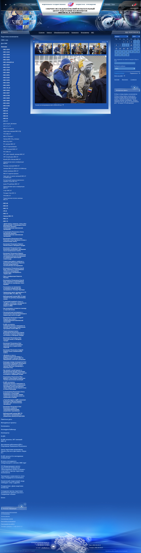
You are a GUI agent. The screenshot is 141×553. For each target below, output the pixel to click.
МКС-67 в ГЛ (7, 126)
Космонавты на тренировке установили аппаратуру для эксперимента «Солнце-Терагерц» (14, 288)
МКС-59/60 (6, 100)
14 (120, 48)
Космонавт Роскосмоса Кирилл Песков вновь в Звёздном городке (14, 244)
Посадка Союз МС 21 (9, 193)
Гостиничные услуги (7, 519)
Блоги (3, 498)
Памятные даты (6, 419)
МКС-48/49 (6, 70)
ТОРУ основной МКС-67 (10, 149)
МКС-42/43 (6, 49)
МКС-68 (5, 203)
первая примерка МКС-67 (11, 171)
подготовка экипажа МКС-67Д (12, 131)
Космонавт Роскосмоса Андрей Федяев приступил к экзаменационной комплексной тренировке (13, 320)
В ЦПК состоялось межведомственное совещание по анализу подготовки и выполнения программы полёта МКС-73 (14, 326)
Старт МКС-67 (7, 190)
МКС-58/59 (6, 98)
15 (124, 48)
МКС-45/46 (6, 59)
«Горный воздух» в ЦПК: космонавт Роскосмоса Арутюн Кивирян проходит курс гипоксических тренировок (14, 402)
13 (116, 48)
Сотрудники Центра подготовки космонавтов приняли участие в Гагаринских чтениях (12, 492)
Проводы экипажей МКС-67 (11, 166)
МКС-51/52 (6, 77)
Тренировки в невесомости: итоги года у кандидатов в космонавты (12, 477)
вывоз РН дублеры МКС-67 (11, 184)
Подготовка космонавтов (9, 37)
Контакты (107, 4)
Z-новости (133, 79)
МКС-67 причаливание (10, 146)
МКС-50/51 (6, 75)
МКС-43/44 (6, 54)
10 (131, 45)
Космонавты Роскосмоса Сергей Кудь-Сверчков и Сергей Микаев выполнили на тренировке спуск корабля (13, 282)
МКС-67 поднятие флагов (10, 173)
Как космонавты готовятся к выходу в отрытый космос (14, 309)
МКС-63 (5, 108)
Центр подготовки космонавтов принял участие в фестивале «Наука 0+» (13, 451)
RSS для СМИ (118, 76)
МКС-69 (5, 206)
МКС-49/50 (6, 72)
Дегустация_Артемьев (10, 123)
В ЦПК (3, 436)
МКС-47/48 (6, 67)
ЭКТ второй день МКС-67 (10, 157)
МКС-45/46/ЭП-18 (8, 62)
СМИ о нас (4, 40)
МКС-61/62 (6, 105)
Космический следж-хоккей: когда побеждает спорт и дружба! (12, 482)
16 (127, 48)
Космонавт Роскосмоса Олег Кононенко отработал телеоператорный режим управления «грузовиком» (12, 408)
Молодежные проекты (8, 423)
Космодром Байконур (8, 429)
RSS (126, 32)
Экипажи (4, 47)
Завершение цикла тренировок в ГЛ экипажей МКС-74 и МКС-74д (14, 293)
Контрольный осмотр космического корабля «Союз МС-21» (13, 180)
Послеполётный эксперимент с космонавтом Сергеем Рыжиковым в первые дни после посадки (15, 314)
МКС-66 (5, 118)
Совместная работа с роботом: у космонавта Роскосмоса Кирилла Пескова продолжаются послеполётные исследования (13, 263)
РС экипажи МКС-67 (9, 144)
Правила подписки (119, 73)
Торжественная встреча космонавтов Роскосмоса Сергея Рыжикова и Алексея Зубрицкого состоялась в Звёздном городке (13, 333)
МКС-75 (5, 221)
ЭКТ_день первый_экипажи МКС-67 (14, 154)
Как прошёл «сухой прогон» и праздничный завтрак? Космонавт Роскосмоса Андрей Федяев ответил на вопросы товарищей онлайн (15, 372)
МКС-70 (5, 208)
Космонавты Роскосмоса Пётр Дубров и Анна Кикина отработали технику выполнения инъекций (14, 378)
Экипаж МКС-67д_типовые (11, 139)
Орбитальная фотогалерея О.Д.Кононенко (9, 513)
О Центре (41, 32)
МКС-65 (5, 116)
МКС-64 (5, 113)
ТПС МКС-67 (7, 134)
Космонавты (5, 426)
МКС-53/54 (6, 82)
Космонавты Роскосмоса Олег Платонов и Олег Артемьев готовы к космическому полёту (14, 240)
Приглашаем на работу (8, 524)
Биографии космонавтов (8, 521)
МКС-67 (5, 121)
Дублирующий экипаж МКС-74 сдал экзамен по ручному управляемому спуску (14, 298)
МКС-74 (5, 218)
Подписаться (134, 73)
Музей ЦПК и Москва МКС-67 (12, 159)
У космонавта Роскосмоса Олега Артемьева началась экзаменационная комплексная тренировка (13, 234)
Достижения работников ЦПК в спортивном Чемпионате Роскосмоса (14, 445)
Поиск (113, 4)
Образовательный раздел (61, 32)
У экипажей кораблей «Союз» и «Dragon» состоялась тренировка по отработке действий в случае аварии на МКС (15, 303)
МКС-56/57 (6, 93)
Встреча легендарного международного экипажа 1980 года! (13, 462)
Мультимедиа (85, 32)
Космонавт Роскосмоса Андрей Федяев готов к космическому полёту (13, 351)
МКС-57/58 (6, 95)
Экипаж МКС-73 (8, 216)
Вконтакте (125, 79)
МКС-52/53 (6, 80)
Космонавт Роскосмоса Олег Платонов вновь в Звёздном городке (12, 339)
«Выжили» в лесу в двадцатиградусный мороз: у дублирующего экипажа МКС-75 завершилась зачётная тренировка (14, 357)
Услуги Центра (5, 516)
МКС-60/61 (6, 103)
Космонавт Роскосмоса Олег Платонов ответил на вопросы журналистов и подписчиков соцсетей (13, 345)
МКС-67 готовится (8, 128)
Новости (49, 32)
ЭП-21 (5, 211)
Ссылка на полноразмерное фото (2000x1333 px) (49, 105)
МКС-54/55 (6, 85)
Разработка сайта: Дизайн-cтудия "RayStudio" (117, 551)
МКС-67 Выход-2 (8, 136)
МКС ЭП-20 (6, 88)
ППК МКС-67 (7, 195)
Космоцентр (5, 433)
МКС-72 (5, 213)
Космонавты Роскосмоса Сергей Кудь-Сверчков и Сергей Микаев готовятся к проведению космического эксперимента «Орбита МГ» (13, 270)
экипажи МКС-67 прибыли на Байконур (14, 168)
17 (131, 48)
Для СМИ (4, 43)
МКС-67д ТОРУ (7, 141)
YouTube (116, 79)
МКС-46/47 (6, 65)
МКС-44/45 (6, 57)
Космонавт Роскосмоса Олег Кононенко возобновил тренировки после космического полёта (14, 249)
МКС (92, 32)
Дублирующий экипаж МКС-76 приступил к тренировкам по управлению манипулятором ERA (14, 415)
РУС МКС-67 (7, 151)
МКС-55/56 (6, 90)
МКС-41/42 (6, 52)
